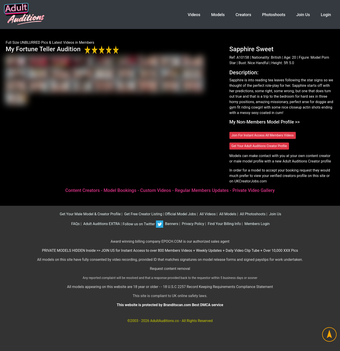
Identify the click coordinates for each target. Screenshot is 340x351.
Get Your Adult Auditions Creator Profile (259, 146)
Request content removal (170, 268)
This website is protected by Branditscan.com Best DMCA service (170, 305)
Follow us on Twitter (143, 224)
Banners (171, 224)
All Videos (207, 214)
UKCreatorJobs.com (250, 181)
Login (326, 14)
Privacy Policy (192, 224)
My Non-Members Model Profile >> (264, 122)
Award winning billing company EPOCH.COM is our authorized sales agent (170, 241)
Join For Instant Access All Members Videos (262, 135)
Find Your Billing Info (224, 224)
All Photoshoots (252, 214)
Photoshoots (273, 14)
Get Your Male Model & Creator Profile (90, 214)
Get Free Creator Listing (142, 214)
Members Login (257, 224)
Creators (243, 14)
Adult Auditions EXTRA (101, 224)
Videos (194, 14)
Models (218, 14)
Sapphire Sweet (251, 49)
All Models (227, 214)
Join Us (303, 14)
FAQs (75, 224)
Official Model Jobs (180, 214)
